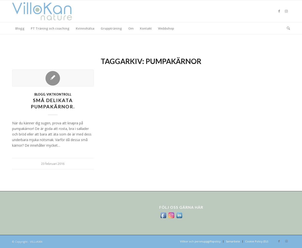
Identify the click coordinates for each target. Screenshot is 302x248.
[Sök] (287, 28)
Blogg (39, 94)
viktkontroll (58, 94)
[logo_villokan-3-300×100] (44, 11)
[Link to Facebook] (279, 11)
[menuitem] (20, 28)
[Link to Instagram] (286, 11)
